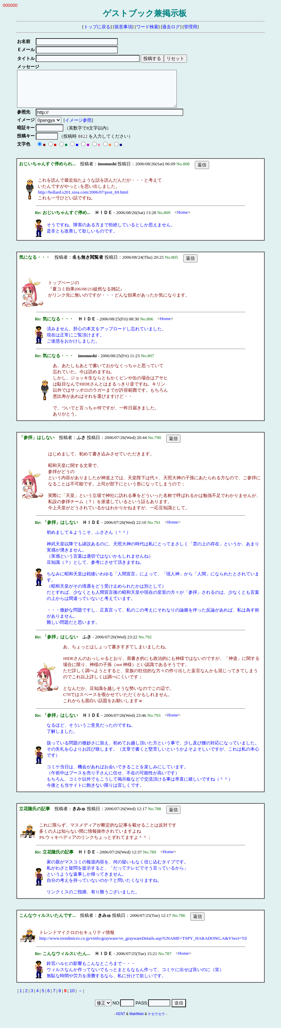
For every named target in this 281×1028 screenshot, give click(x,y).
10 (71, 997)
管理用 (190, 26)
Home (182, 219)
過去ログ (171, 26)
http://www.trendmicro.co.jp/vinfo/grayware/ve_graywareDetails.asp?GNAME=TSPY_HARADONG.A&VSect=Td (142, 945)
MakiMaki (136, 1021)
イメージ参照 (79, 127)
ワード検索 (147, 26)
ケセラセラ (156, 1021)
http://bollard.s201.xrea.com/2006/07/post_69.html (83, 199)
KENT (120, 1021)
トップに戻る (97, 26)
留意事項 (123, 26)
